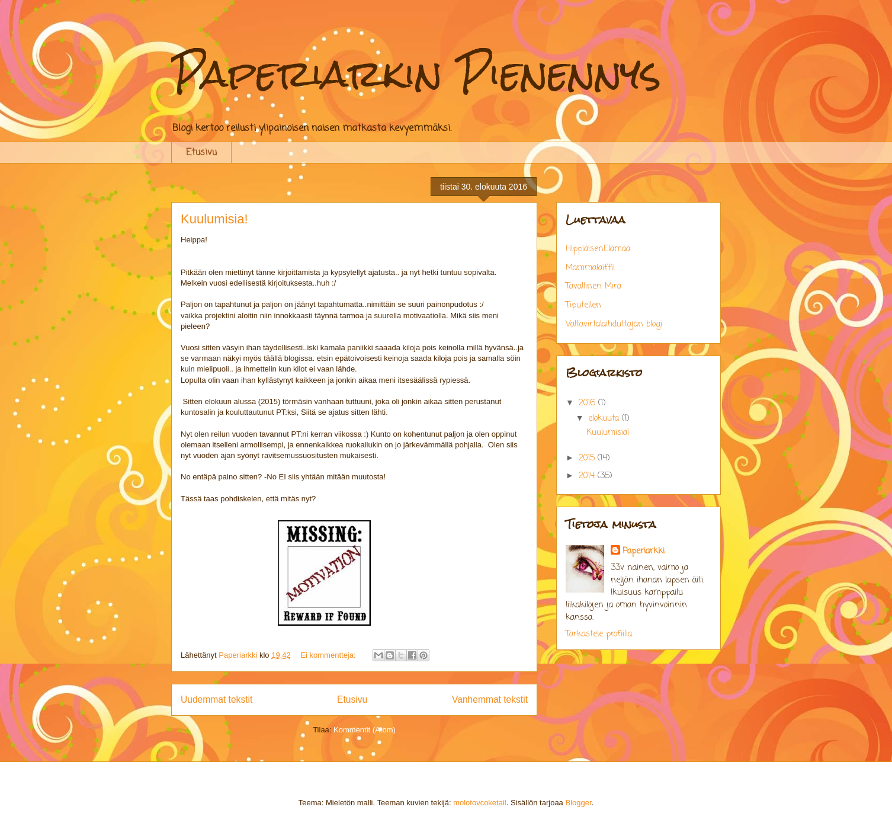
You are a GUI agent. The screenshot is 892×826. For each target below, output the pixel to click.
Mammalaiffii (590, 268)
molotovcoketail (479, 802)
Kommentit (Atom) (364, 729)
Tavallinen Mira (593, 286)
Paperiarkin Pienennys (416, 73)
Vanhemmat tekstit (490, 699)
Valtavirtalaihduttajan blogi (614, 324)
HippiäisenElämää (598, 249)
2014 (588, 476)
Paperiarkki (644, 551)
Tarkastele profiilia (599, 634)
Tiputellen (583, 305)
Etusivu (201, 153)
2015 (588, 458)
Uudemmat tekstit (216, 699)
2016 (588, 403)
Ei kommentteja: (329, 655)
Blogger (578, 802)
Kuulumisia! (214, 219)
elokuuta (605, 418)
